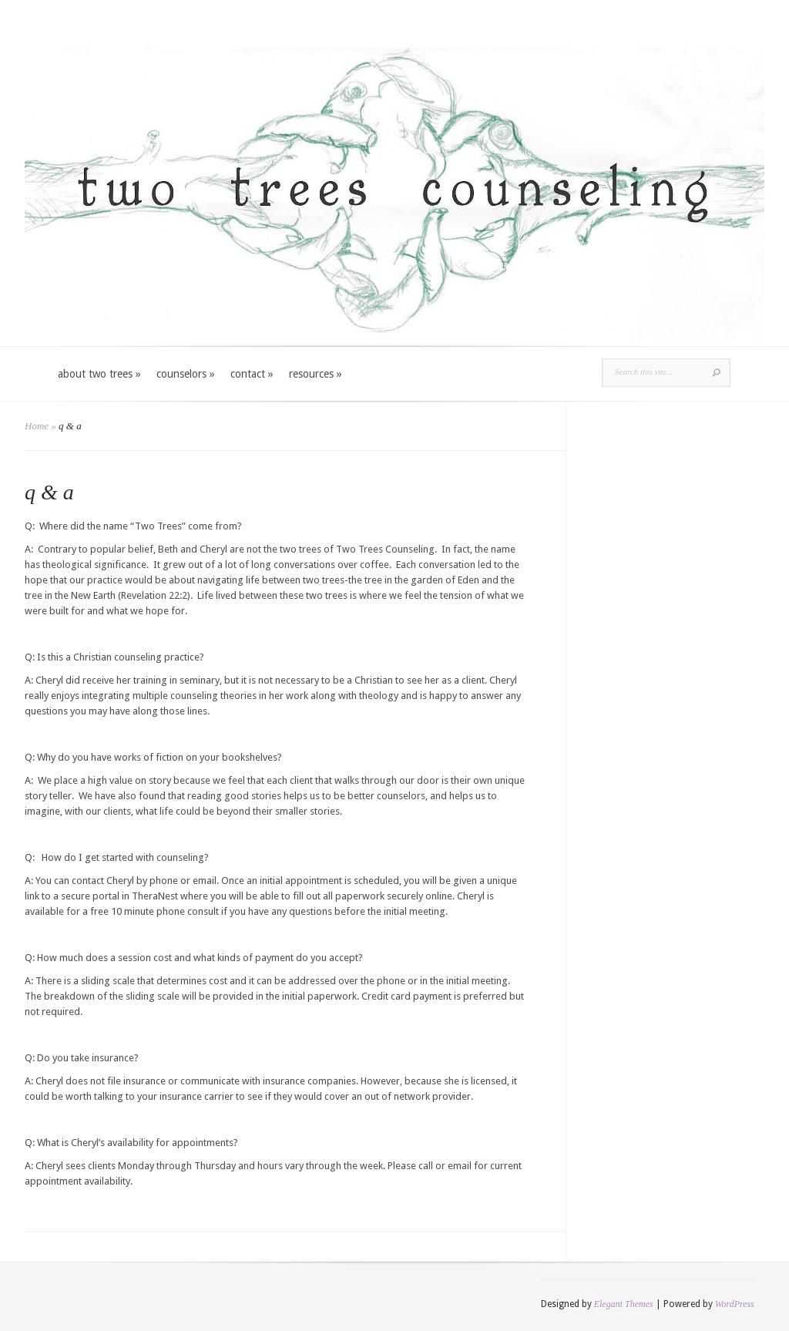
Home (37, 426)
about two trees (99, 374)
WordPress (734, 1304)
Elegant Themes (623, 1304)
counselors (185, 374)
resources (315, 374)
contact (252, 374)
